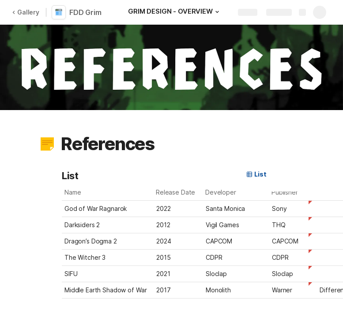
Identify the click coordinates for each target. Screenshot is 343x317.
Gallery (25, 12)
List (256, 174)
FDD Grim (85, 12)
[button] (217, 11)
